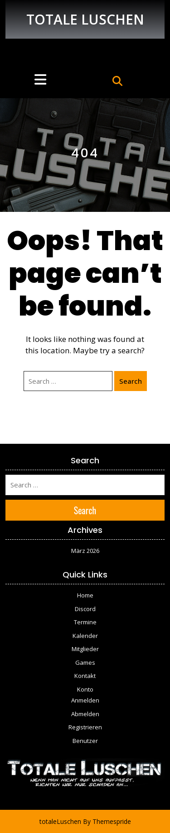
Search (130, 381)
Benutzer (85, 741)
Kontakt (85, 676)
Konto (85, 689)
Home (85, 595)
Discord (85, 609)
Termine (85, 622)
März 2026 (85, 551)
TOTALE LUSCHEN (85, 19)
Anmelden (85, 700)
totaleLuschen (60, 821)
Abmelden (85, 714)
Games (85, 662)
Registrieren (85, 727)
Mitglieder (85, 649)
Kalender (85, 636)
